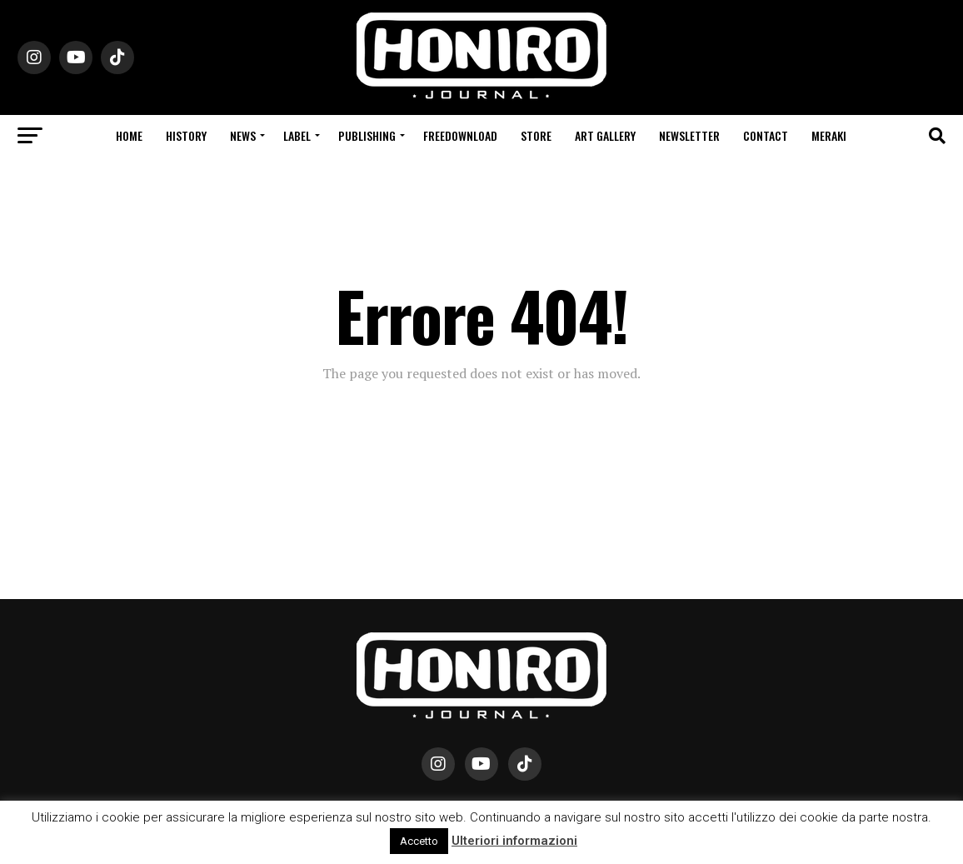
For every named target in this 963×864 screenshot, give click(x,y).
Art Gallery (605, 135)
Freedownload (460, 135)
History (186, 135)
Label (297, 135)
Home (129, 135)
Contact (765, 135)
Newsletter (689, 135)
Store (536, 135)
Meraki (828, 135)
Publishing (367, 135)
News (243, 135)
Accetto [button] (419, 841)
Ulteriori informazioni (514, 840)
